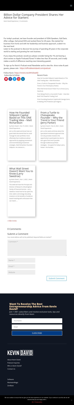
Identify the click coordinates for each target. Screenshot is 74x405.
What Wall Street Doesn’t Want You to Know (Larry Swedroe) (21, 172)
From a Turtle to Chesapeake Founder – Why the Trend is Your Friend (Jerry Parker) (52, 117)
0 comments (24, 21)
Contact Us (11, 369)
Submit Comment (57, 278)
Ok (33, 402)
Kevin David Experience (11, 21)
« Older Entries (12, 221)
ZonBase (10, 386)
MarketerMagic (12, 382)
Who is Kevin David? (14, 366)
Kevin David (14, 126)
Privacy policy (38, 402)
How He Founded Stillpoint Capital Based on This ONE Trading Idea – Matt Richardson (20, 117)
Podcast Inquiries (13, 363)
